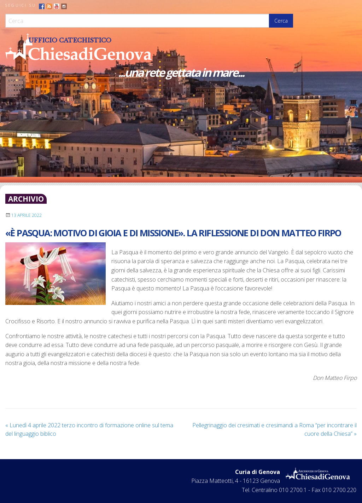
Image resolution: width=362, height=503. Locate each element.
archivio (26, 199)
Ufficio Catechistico (70, 40)
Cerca (281, 20)
